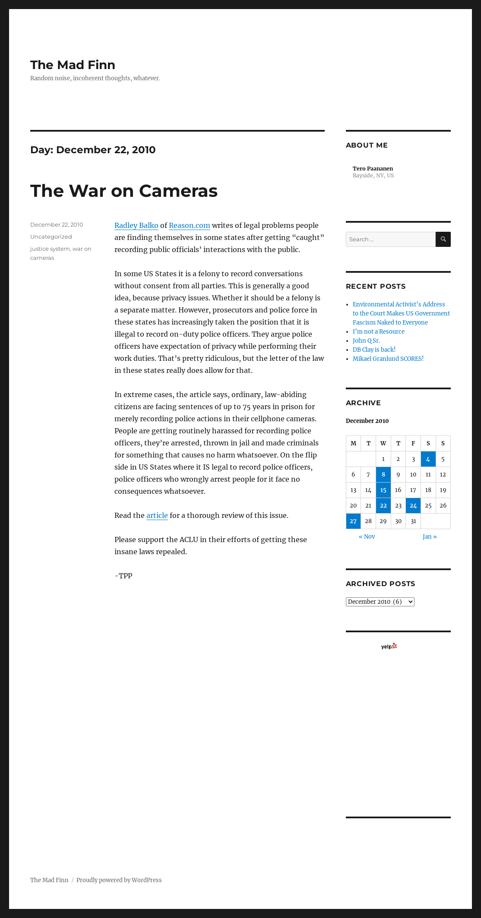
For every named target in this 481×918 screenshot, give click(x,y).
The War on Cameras (124, 190)
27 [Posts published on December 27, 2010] (353, 521)
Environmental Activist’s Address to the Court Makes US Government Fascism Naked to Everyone (401, 313)
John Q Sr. (366, 340)
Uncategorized (51, 236)
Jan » (430, 536)
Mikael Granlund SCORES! (388, 359)
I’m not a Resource (379, 331)
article (157, 515)
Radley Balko (136, 225)
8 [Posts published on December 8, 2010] (383, 474)
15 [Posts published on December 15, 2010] (383, 490)
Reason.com (189, 225)
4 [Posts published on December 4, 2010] (428, 459)
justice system (50, 248)
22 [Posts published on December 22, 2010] (383, 505)
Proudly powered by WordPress (119, 880)
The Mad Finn (72, 64)
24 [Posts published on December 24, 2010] (413, 505)
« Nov (367, 536)
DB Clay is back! (374, 349)
